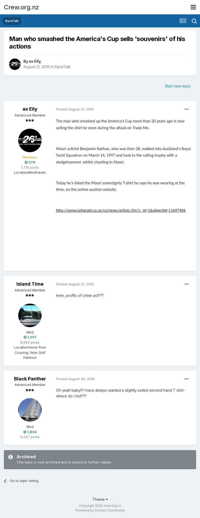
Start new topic (178, 86)
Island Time (29, 284)
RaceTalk (63, 66)
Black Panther (30, 378)
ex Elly (34, 61)
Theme (100, 499)
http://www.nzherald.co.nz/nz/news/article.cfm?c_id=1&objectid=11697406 (121, 210)
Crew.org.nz (21, 7)
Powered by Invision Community (100, 510)
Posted (75, 109)
